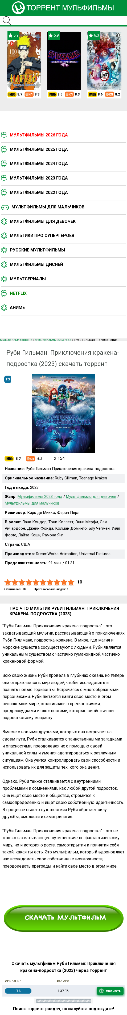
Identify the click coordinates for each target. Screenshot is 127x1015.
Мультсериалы (28, 278)
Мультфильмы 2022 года (39, 192)
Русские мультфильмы (37, 250)
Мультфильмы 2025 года (39, 149)
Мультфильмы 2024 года (39, 163)
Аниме (17, 307)
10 (71, 582)
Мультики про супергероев (42, 235)
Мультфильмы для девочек (43, 221)
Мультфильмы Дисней (36, 264)
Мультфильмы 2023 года (39, 178)
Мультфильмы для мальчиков (47, 206)
